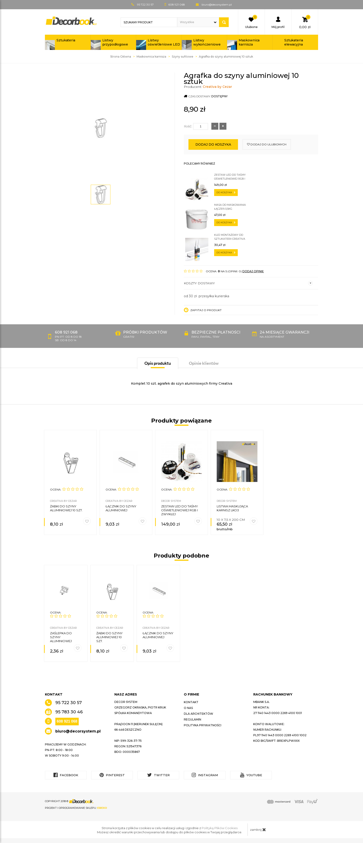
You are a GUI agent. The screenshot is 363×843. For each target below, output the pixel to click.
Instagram (205, 774)
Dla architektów (198, 713)
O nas (188, 708)
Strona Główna (120, 56)
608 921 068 (67, 721)
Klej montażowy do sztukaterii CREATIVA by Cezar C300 (229, 237)
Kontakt (191, 702)
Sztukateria (65, 40)
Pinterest (112, 774)
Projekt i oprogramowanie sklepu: (76, 807)
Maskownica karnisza (249, 42)
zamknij (258, 829)
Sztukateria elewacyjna (293, 42)
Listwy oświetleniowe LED (164, 42)
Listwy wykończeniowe (207, 42)
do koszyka (225, 192)
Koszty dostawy (248, 283)
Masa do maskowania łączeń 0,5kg (230, 206)
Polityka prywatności (202, 725)
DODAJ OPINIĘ (253, 271)
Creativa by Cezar (217, 87)
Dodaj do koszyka (213, 144)
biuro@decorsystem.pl (217, 4)
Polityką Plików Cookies (220, 828)
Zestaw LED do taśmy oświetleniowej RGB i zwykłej (230, 177)
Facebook (65, 774)
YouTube (251, 774)
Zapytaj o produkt (203, 310)
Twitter (158, 774)
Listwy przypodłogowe (115, 42)
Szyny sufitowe (182, 56)
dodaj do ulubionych (266, 144)
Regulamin (192, 719)
